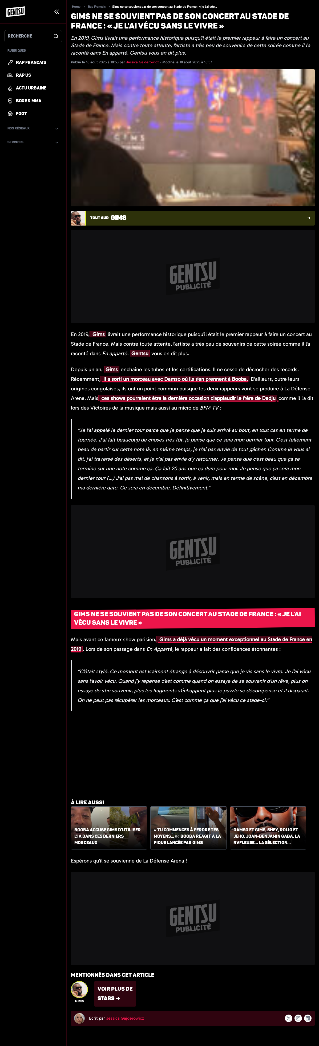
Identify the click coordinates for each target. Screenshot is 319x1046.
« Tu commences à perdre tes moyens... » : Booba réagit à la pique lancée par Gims (187, 836)
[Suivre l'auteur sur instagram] (298, 1018)
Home (76, 7)
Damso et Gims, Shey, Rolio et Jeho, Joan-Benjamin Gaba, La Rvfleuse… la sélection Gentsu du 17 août (266, 836)
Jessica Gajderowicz (143, 62)
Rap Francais (97, 7)
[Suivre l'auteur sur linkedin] (308, 1018)
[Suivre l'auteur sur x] (288, 1018)
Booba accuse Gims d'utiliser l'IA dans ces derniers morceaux (107, 836)
